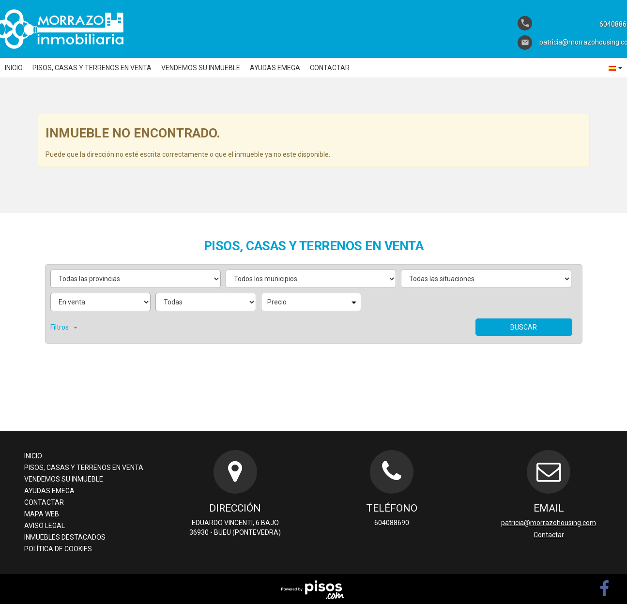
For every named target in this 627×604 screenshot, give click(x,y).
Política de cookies (58, 549)
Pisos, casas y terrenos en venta (92, 68)
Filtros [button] (63, 327)
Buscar (523, 327)
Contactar (330, 68)
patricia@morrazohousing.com (548, 523)
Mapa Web (41, 514)
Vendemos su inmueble (200, 68)
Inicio (14, 68)
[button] (615, 67)
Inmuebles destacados (65, 537)
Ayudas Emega (275, 68)
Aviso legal (44, 525)
